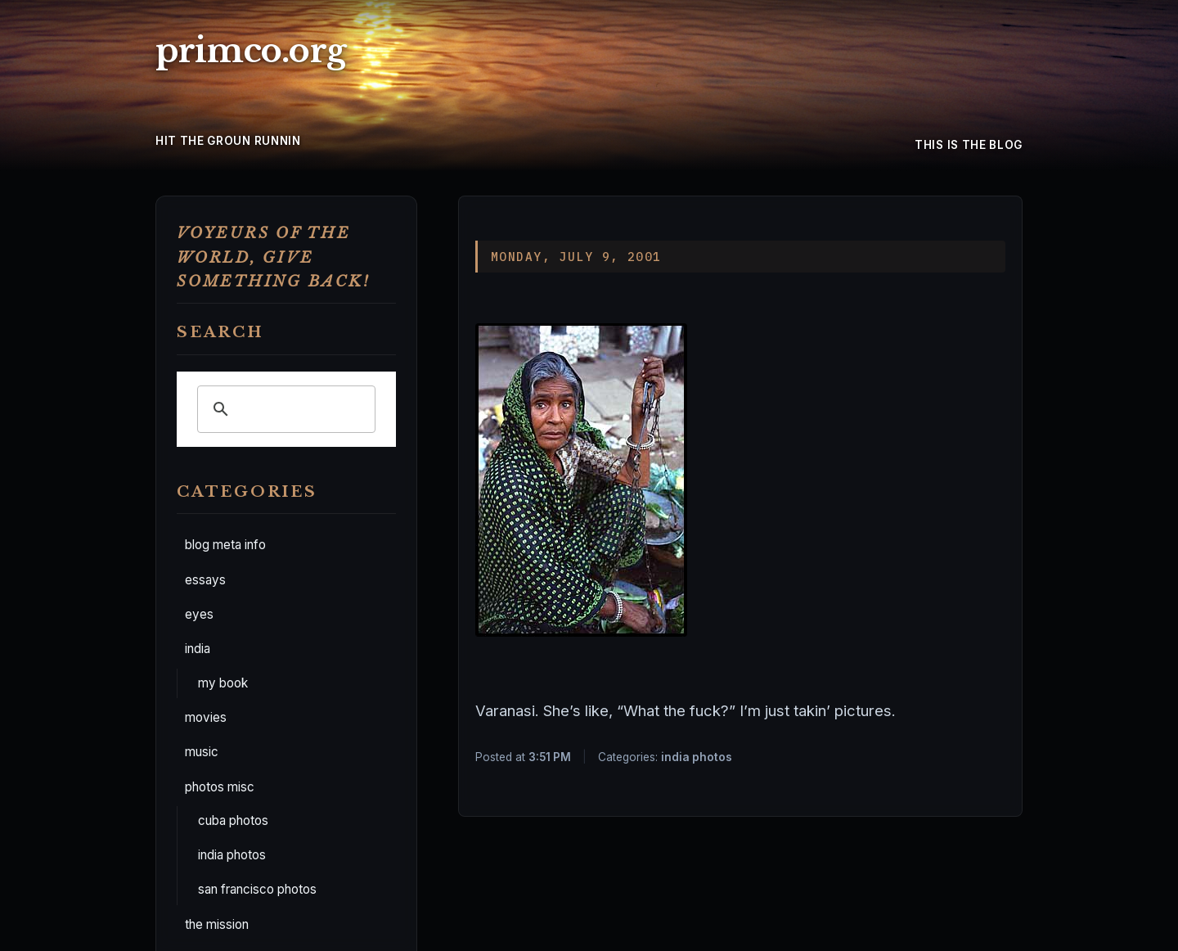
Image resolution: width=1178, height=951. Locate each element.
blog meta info (225, 544)
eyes (199, 614)
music (201, 751)
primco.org (250, 50)
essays (205, 580)
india (197, 648)
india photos (232, 855)
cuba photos (233, 820)
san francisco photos (257, 889)
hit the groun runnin (228, 140)
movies (206, 717)
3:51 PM (549, 757)
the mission (217, 924)
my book (223, 683)
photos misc (219, 787)
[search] (284, 409)
